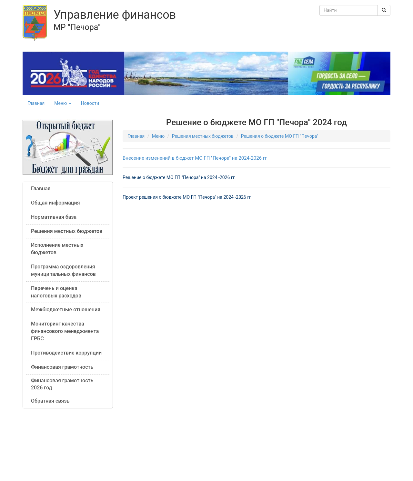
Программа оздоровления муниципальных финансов (63, 270)
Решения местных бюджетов (66, 231)
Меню (62, 103)
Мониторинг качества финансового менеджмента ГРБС (65, 331)
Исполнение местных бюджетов (57, 249)
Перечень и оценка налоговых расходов (56, 292)
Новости (90, 103)
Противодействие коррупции (66, 353)
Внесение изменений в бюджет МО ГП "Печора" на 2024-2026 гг (195, 158)
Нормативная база (53, 217)
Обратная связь (50, 401)
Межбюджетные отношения (65, 309)
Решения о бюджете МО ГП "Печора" (279, 136)
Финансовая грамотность (62, 367)
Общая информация (55, 203)
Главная (36, 103)
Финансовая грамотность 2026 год (62, 384)
